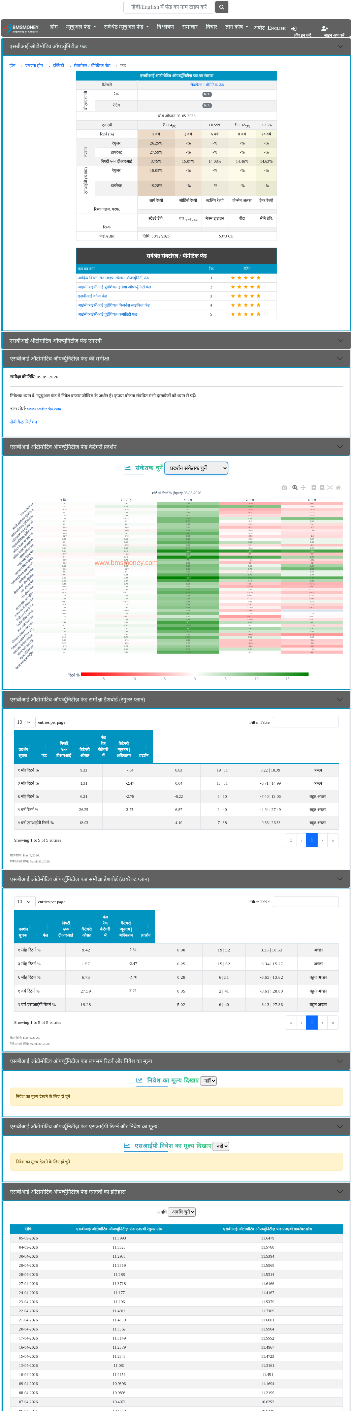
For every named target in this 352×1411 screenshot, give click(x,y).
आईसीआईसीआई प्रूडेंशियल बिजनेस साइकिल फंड (114, 305)
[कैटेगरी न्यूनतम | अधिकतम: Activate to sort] (274, 737)
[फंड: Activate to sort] (84, 737)
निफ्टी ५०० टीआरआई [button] (122, 737)
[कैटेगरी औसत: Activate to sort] (171, 737)
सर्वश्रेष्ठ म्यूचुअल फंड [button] (124, 26)
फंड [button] (84, 737)
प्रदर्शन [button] (323, 737)
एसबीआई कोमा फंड (92, 296)
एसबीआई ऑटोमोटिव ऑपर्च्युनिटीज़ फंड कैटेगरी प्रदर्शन (63, 447)
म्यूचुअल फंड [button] (79, 26)
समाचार (190, 26)
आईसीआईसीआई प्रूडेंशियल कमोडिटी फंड (107, 314)
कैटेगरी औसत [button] (172, 737)
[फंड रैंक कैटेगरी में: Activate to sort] (216, 737)
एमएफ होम (34, 65)
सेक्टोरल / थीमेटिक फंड (92, 65)
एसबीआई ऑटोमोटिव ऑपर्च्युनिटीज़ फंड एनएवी (55, 341)
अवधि (162, 1175)
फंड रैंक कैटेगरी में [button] (216, 737)
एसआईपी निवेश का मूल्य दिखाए (168, 1109)
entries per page (51, 722)
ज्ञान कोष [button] (234, 26)
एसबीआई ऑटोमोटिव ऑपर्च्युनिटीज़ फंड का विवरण (59, 1400)
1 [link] (312, 822)
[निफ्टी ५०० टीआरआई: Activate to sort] (123, 737)
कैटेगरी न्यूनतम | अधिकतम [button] (273, 737)
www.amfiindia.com (44, 408)
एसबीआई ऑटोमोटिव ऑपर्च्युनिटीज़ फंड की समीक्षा (59, 359)
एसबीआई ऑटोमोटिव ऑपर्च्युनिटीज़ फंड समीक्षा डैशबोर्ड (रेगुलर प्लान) (77, 699)
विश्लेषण (165, 26)
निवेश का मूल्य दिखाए (167, 1044)
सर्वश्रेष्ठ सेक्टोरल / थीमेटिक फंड (177, 256)
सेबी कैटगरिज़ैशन (23, 422)
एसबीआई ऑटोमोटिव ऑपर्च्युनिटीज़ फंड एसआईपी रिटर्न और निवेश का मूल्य (83, 1090)
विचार (211, 26)
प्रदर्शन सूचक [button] (28, 737)
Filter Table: (259, 722)
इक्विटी (58, 65)
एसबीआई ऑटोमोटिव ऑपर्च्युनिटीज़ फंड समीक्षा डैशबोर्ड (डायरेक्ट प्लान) (79, 861)
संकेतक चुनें (144, 468)
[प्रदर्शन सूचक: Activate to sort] (43, 737)
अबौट (259, 28)
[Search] (169, 7)
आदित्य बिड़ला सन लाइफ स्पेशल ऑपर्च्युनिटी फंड (113, 278)
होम (54, 26)
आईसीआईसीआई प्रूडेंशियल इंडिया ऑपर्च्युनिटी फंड (114, 287)
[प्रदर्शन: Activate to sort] (323, 737)
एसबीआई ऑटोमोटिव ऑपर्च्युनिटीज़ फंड (48, 46)
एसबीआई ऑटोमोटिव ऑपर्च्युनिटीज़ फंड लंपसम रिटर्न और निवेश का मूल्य (81, 1025)
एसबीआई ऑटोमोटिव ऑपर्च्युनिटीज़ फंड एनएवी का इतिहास (68, 1155)
